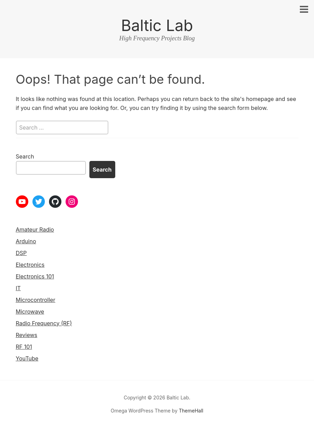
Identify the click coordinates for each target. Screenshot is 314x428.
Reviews (27, 335)
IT (18, 288)
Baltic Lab (157, 25)
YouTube (27, 358)
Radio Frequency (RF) (44, 323)
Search (25, 156)
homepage (260, 98)
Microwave (30, 311)
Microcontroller (36, 299)
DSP (21, 252)
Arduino (26, 241)
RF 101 (24, 346)
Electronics (30, 264)
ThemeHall (191, 411)
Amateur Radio (35, 229)
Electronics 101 (35, 276)
